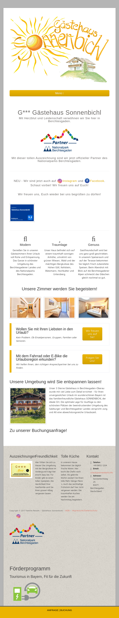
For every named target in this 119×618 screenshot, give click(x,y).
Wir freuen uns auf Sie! (92, 334)
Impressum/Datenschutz (84, 510)
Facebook (94, 181)
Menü (59, 93)
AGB (67, 510)
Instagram (67, 181)
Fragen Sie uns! (92, 359)
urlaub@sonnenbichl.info (101, 472)
